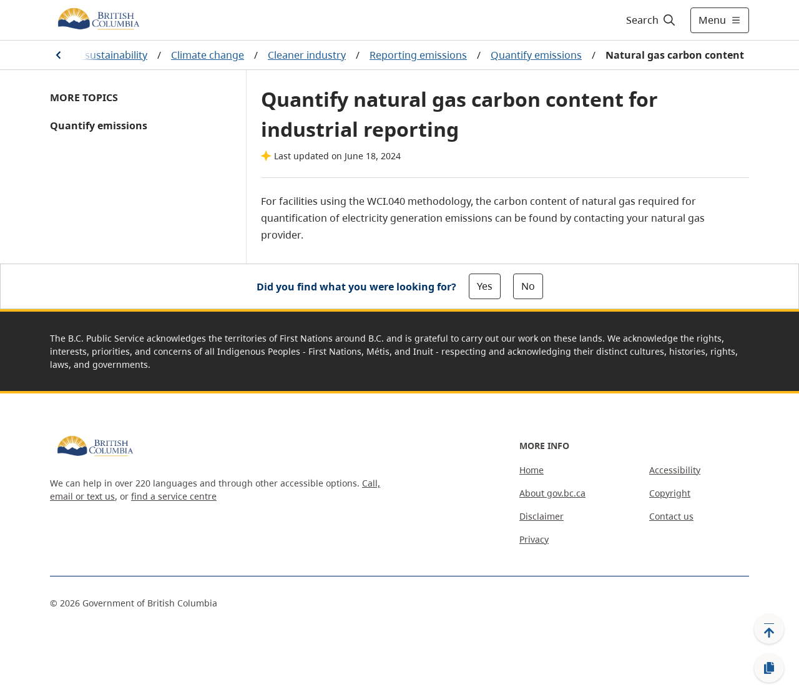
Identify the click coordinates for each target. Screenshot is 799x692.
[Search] (651, 20)
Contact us (671, 516)
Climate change (207, 55)
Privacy (534, 539)
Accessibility (674, 470)
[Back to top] (769, 629)
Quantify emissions (536, 55)
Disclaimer (541, 516)
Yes (485, 286)
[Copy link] (769, 668)
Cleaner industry (307, 55)
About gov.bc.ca (552, 493)
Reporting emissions (418, 55)
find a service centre (174, 496)
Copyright (669, 493)
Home (531, 470)
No (528, 286)
